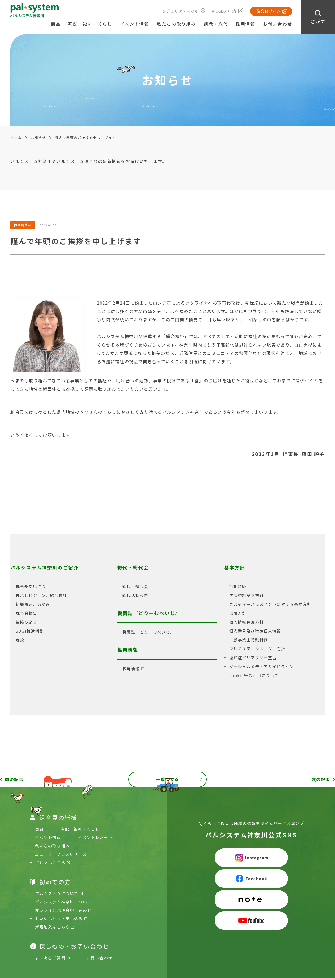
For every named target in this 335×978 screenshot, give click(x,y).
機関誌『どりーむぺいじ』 (148, 632)
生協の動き (26, 622)
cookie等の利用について (254, 675)
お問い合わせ (277, 23)
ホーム (16, 137)
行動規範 (238, 586)
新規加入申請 (224, 11)
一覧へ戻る (167, 779)
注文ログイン (269, 11)
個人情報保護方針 (246, 622)
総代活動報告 (135, 595)
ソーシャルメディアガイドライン (261, 666)
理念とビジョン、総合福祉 (41, 595)
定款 (20, 639)
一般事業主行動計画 (248, 639)
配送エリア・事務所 (181, 11)
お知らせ (38, 137)
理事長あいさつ (31, 586)
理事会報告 (26, 613)
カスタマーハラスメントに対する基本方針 (270, 604)
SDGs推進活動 (30, 631)
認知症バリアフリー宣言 (253, 657)
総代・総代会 (135, 586)
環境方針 (238, 613)
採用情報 (245, 23)
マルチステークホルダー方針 (257, 648)
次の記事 (321, 779)
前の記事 (14, 779)
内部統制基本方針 (246, 595)
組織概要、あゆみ (33, 604)
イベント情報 (134, 23)
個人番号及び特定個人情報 (255, 631)
